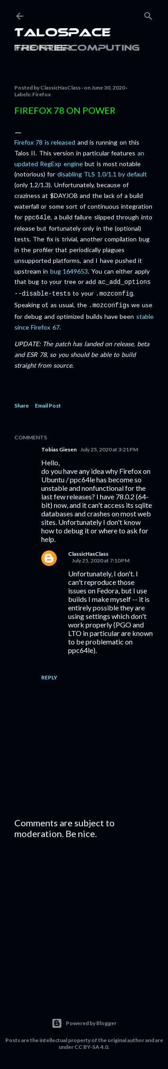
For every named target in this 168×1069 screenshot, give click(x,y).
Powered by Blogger (84, 1019)
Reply (49, 673)
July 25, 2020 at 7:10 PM (100, 557)
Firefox (41, 94)
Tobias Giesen (59, 445)
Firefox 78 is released (44, 142)
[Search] (148, 14)
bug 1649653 (69, 270)
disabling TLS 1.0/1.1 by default (102, 174)
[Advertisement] (84, 914)
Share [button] (21, 402)
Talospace (62, 33)
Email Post (48, 402)
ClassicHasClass (88, 550)
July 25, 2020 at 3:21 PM (109, 445)
